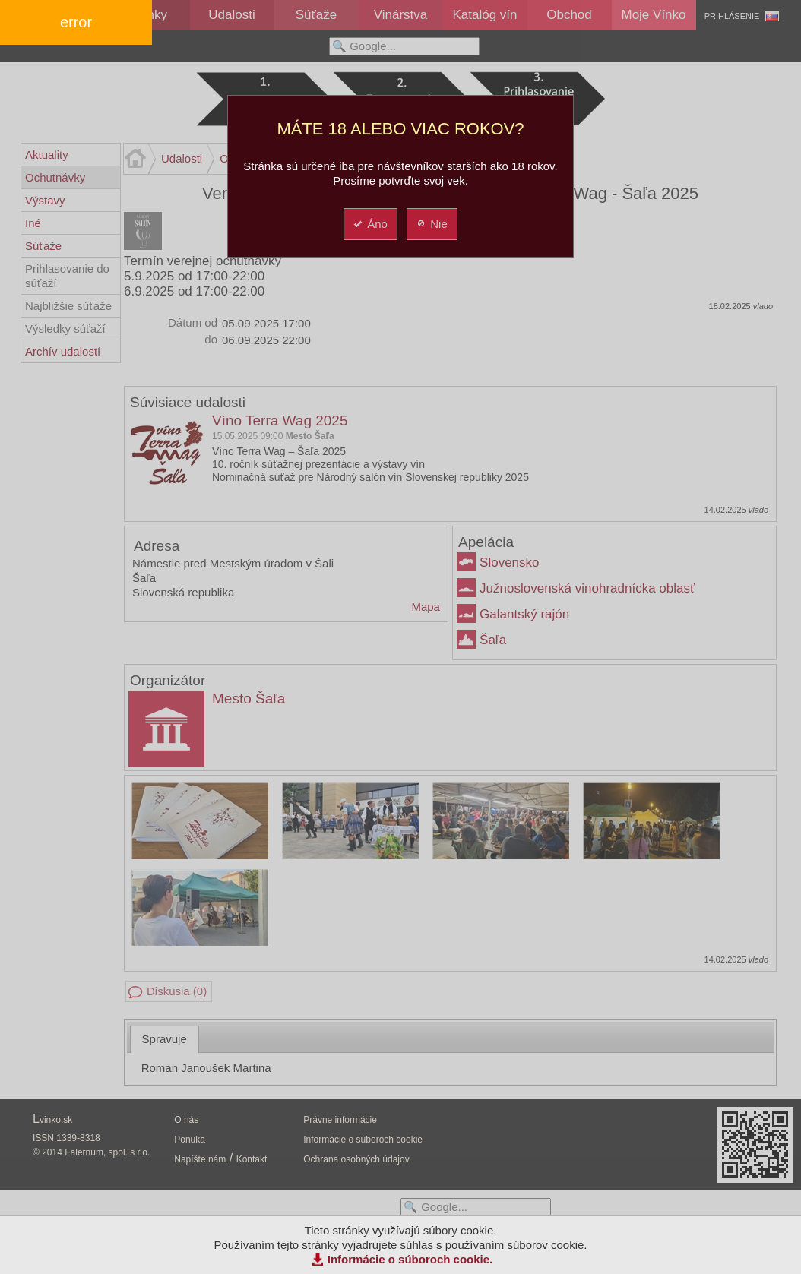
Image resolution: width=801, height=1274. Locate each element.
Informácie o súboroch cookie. (410, 1259)
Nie (431, 223)
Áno (370, 223)
